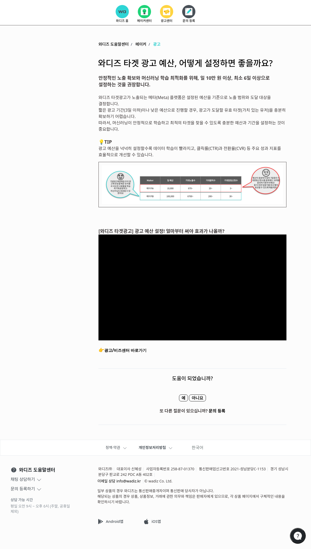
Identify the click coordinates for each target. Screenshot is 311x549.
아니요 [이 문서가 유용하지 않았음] (201, 398)
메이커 (140, 44)
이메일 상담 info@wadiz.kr (119, 481)
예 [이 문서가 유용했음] (179, 398)
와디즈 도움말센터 (113, 44)
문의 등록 (217, 411)
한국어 (197, 448)
